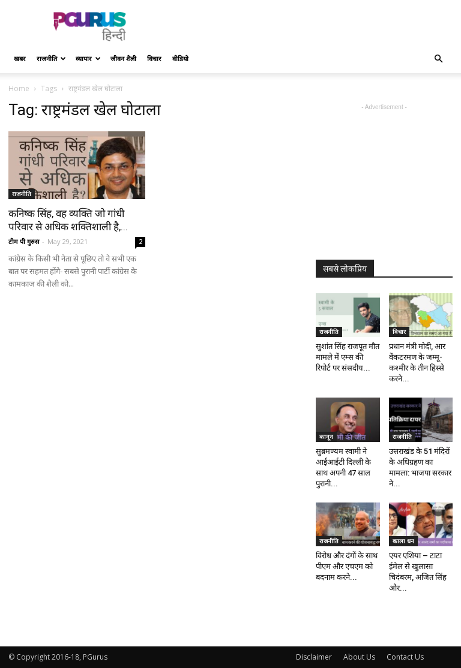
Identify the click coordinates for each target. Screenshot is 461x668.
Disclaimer (314, 657)
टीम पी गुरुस (23, 241)
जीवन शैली (123, 58)
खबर (20, 58)
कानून (326, 436)
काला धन (403, 541)
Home (18, 88)
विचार (154, 58)
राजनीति (51, 58)
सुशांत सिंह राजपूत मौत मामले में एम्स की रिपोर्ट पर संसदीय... (347, 357)
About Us (359, 657)
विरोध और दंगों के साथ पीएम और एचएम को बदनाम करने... (347, 566)
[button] (438, 59)
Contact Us (405, 657)
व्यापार (88, 58)
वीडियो (180, 58)
